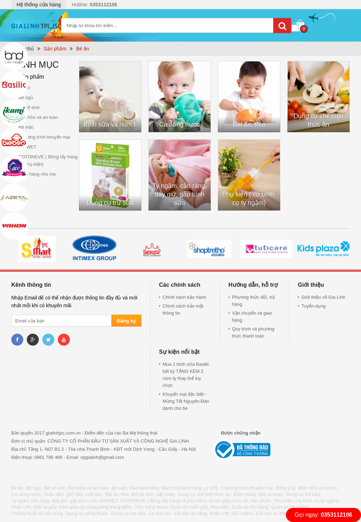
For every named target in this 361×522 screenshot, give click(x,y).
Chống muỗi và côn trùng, (37, 513)
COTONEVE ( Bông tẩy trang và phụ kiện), (163, 500)
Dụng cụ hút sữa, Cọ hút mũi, (141, 513)
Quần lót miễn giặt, (190, 507)
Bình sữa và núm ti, (318, 488)
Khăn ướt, (21, 507)
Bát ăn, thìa (249, 124)
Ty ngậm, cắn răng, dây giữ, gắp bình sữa (179, 194)
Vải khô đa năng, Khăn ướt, (202, 513)
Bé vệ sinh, (55, 488)
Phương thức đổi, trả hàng (253, 301)
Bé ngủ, (34, 488)
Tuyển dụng (313, 306)
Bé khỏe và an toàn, (88, 488)
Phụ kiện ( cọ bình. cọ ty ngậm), (306, 500)
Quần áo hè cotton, (290, 507)
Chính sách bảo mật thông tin (183, 309)
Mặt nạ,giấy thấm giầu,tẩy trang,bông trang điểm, (83, 507)
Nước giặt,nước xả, (229, 500)
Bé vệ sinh (28, 107)
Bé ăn (82, 48)
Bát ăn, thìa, (117, 494)
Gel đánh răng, (145, 488)
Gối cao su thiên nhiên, (279, 513)
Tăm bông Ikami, (152, 507)
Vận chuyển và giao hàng (252, 316)
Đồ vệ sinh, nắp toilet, (153, 494)
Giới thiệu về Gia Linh (323, 297)
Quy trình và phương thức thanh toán (253, 332)
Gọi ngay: (323, 515)
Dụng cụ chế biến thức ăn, (205, 494)
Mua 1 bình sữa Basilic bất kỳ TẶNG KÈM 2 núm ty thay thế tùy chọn (186, 375)
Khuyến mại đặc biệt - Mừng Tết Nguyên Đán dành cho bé (186, 401)
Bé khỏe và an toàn (38, 117)
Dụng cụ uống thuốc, (87, 513)
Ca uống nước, (26, 494)
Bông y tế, (286, 488)
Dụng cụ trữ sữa (110, 202)
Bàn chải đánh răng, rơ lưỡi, (190, 488)
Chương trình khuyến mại (44, 137)
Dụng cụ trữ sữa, (303, 494)
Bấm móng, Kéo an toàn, (259, 494)
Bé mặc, (119, 488)
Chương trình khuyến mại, (247, 488)
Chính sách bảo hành (184, 297)
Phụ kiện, (220, 507)
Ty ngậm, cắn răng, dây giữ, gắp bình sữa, (54, 500)
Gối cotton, (243, 513)
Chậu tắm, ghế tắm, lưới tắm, (73, 494)
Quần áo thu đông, (250, 507)
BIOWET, (109, 500)
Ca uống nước (179, 124)
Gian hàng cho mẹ (37, 174)
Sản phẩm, (262, 500)
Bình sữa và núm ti (110, 124)
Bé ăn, (18, 488)
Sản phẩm (55, 48)
